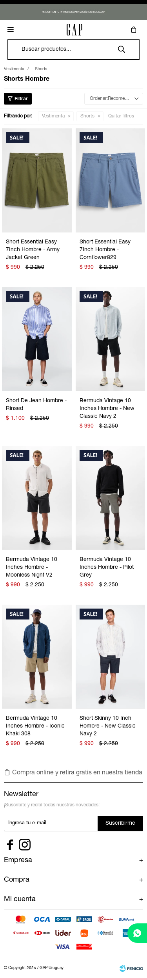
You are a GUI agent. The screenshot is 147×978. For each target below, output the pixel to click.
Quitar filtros (121, 116)
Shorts (87, 116)
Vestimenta (53, 116)
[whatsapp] (137, 933)
